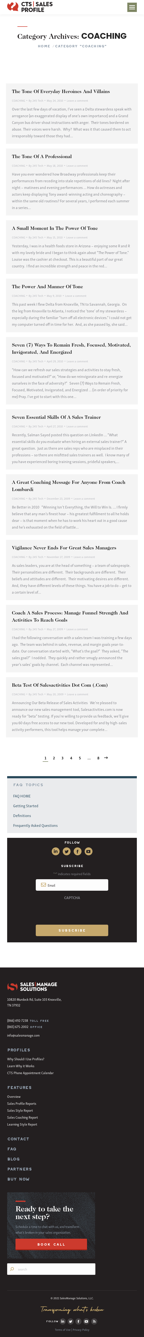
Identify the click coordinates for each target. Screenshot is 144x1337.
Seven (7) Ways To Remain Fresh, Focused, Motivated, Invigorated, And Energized (71, 349)
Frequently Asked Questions (35, 825)
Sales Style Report (20, 1110)
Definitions (22, 815)
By (36, 100)
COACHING (18, 100)
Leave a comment (77, 100)
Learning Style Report (22, 1124)
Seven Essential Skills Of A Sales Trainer (56, 417)
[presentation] (72, 911)
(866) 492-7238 (17, 1020)
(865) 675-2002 (17, 1026)
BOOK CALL (51, 1244)
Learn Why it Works (20, 1065)
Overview (14, 1096)
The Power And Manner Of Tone (47, 287)
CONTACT (18, 1139)
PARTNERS (19, 1169)
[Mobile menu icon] (132, 7)
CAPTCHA (72, 897)
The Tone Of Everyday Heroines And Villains (61, 91)
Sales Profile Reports (21, 1103)
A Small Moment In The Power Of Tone (55, 228)
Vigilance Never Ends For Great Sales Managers (64, 548)
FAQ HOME (22, 796)
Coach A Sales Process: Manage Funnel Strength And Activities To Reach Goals (70, 617)
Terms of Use (63, 1329)
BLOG (13, 1159)
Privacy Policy (81, 1329)
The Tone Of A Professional (42, 157)
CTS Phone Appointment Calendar (30, 1072)
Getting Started (25, 805)
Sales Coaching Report (22, 1117)
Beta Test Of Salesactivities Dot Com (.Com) (60, 685)
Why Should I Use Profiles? (25, 1058)
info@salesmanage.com (23, 1035)
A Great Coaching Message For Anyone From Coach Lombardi (68, 486)
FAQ (11, 1149)
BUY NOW (18, 1179)
